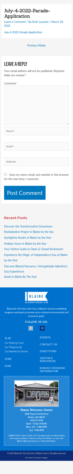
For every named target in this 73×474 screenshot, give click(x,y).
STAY (8, 365)
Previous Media (36, 45)
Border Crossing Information (52, 370)
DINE (8, 358)
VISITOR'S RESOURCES (48, 360)
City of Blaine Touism (40, 453)
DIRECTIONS (48, 351)
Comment (11, 83)
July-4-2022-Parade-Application (23, 32)
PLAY (8, 338)
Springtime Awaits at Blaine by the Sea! (27, 237)
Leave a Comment (15, 22)
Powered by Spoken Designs (36, 457)
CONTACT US (48, 344)
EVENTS (45, 337)
